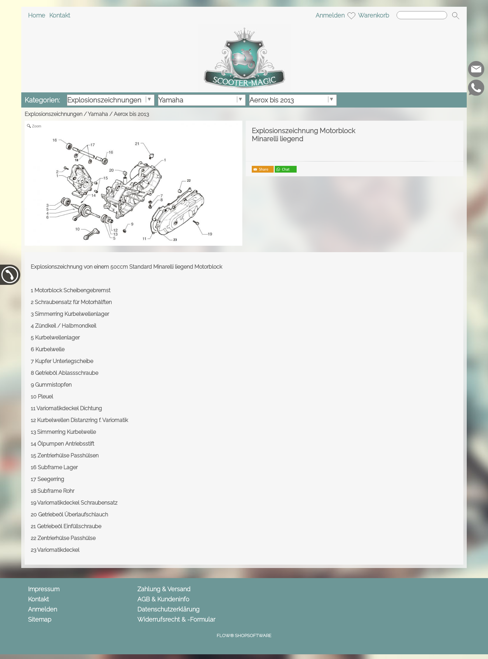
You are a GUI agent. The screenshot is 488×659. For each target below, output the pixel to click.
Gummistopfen (53, 385)
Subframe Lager (58, 467)
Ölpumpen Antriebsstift (65, 444)
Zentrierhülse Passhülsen (68, 455)
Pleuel (45, 396)
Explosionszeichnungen (53, 114)
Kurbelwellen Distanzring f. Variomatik (82, 420)
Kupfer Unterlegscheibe (64, 361)
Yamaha (98, 114)
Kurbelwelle (49, 349)
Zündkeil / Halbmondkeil (65, 326)
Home (36, 15)
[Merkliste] (351, 15)
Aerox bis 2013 (131, 114)
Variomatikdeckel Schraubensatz (77, 503)
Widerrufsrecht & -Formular (176, 619)
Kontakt (59, 15)
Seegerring (50, 479)
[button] (455, 15)
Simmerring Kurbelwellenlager (72, 314)
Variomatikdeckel (58, 550)
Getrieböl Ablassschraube (66, 373)
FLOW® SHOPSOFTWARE (244, 635)
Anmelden (330, 15)
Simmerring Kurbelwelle (66, 432)
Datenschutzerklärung (168, 609)
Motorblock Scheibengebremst (72, 290)
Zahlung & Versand (163, 589)
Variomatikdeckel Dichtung (69, 408)
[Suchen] (422, 15)
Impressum (43, 589)
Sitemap (39, 619)
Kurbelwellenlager (57, 337)
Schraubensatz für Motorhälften (73, 302)
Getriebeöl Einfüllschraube (69, 526)
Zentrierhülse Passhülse (66, 538)
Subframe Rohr (55, 491)
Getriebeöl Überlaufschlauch (73, 514)
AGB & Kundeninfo (163, 599)
